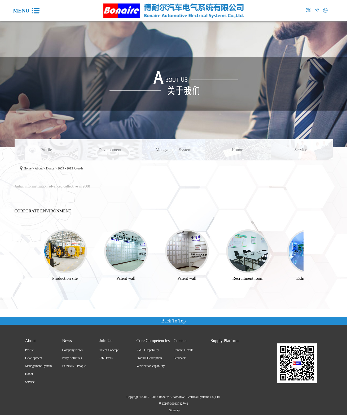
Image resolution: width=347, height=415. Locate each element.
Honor (50, 168)
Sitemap (173, 410)
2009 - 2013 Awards (70, 168)
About (39, 168)
